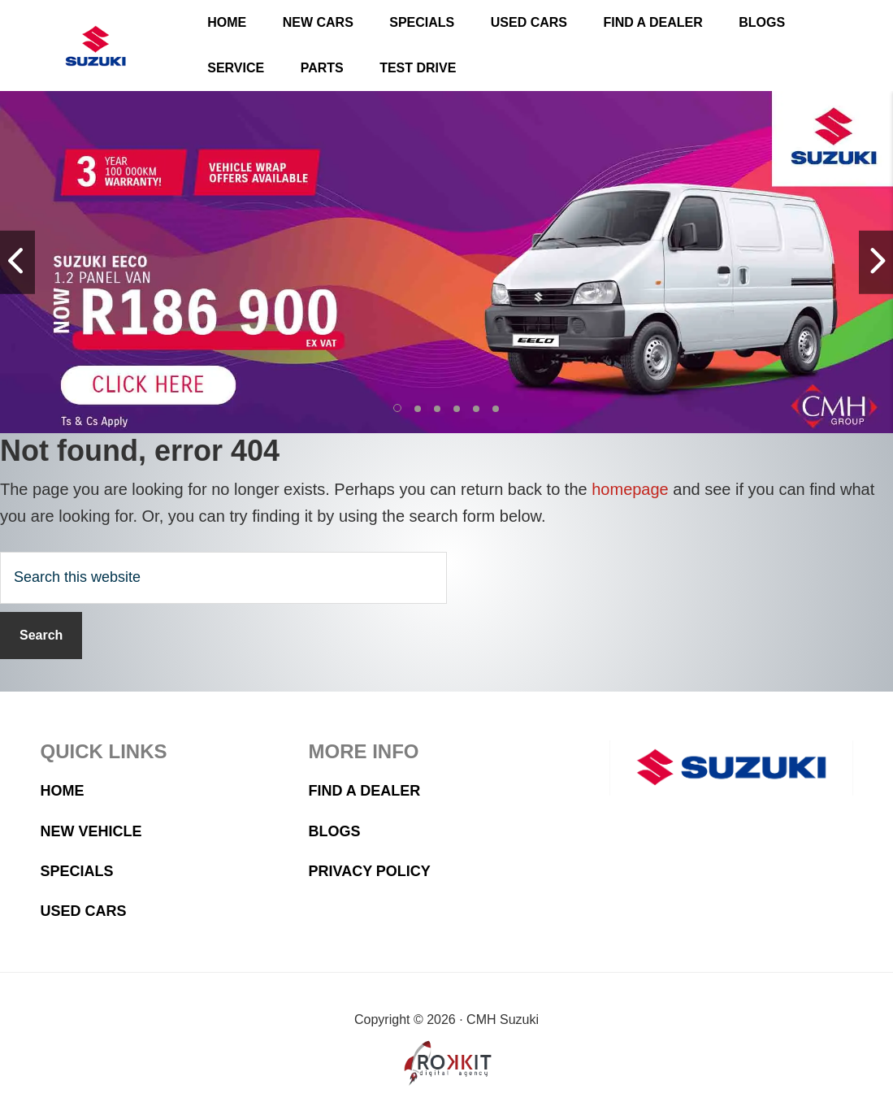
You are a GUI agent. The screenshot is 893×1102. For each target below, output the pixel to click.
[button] (398, 409)
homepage (630, 489)
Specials (77, 871)
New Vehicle (91, 831)
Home (63, 791)
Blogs (335, 831)
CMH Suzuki (95, 45)
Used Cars (84, 911)
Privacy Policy (370, 871)
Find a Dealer (365, 791)
